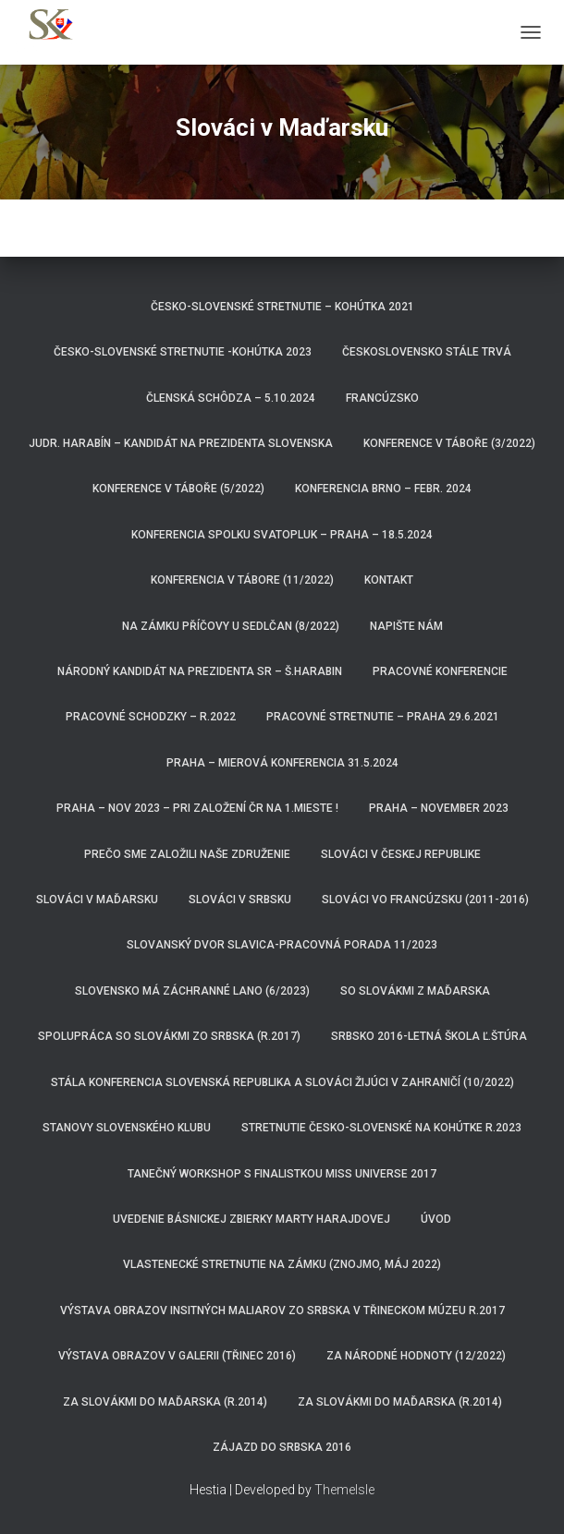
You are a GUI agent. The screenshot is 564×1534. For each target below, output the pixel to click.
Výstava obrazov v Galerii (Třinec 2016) (177, 1355)
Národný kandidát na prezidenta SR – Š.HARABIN (199, 671)
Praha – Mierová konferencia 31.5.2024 (282, 762)
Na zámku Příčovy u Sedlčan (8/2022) (230, 626)
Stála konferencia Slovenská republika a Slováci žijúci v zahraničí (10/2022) (282, 1082)
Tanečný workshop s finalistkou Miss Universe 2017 (282, 1173)
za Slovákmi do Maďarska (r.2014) (400, 1401)
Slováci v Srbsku (240, 899)
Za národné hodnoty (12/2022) (416, 1355)
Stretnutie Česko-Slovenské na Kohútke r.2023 (381, 1127)
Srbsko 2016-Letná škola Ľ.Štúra (429, 1036)
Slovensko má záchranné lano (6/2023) (192, 990)
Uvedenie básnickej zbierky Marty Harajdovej (251, 1219)
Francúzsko (382, 398)
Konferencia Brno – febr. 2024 (383, 488)
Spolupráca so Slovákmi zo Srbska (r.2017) (169, 1036)
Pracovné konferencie (440, 671)
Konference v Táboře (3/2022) (449, 443)
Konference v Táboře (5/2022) (178, 488)
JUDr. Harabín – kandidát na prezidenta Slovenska (181, 443)
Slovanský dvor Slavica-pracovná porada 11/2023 (282, 944)
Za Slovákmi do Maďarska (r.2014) (165, 1401)
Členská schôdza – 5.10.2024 (230, 398)
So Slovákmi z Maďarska (415, 990)
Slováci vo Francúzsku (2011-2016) (425, 899)
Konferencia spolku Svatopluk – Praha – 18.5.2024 (282, 534)
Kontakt (388, 580)
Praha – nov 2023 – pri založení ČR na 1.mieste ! (197, 808)
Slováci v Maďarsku (97, 899)
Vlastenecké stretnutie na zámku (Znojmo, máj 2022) (282, 1264)
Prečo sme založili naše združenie (187, 854)
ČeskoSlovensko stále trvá (426, 351)
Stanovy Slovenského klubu (127, 1127)
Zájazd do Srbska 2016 (282, 1447)
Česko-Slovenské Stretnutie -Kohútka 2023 (183, 351)
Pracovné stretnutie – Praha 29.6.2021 (382, 716)
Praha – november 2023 (439, 808)
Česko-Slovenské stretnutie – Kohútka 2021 (282, 306)
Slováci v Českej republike (401, 854)
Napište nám (406, 626)
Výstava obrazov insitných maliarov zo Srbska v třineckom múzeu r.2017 (282, 1310)
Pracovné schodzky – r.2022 (151, 716)
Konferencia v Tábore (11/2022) (242, 580)
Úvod (436, 1219)
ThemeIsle (344, 1489)
